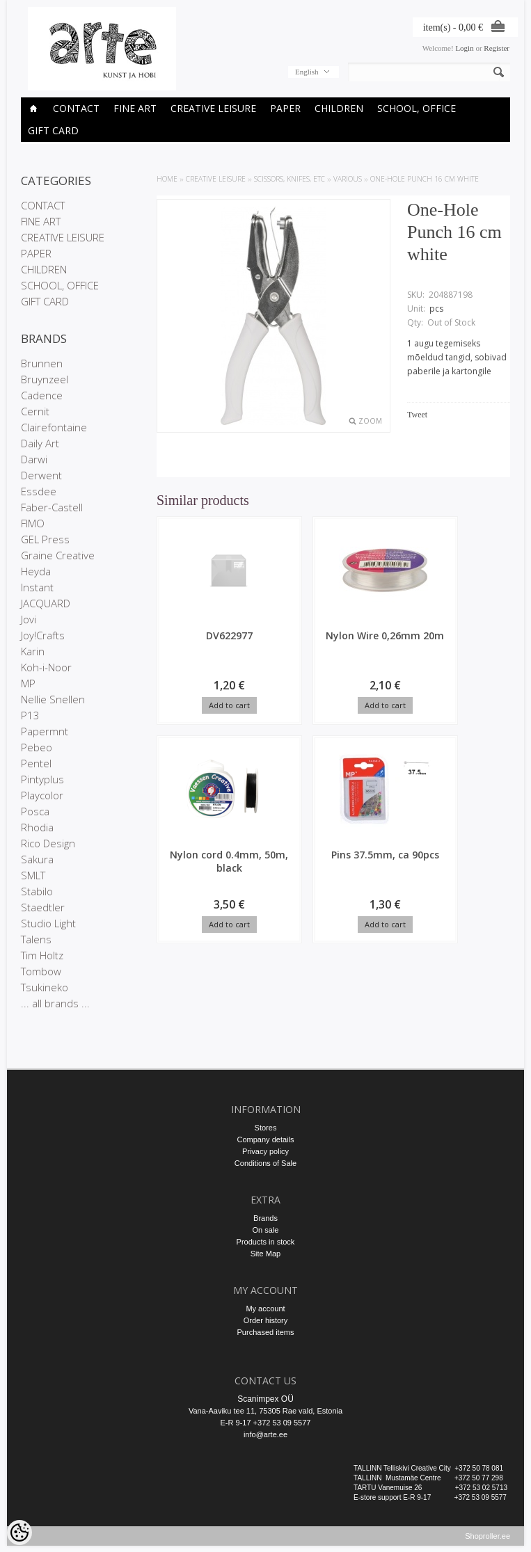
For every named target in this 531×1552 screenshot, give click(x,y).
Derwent (41, 475)
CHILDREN (339, 108)
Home (167, 179)
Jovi (28, 619)
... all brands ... (55, 1003)
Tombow (41, 971)
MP (28, 683)
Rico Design (48, 843)
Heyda (36, 571)
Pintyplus (42, 779)
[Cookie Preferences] (19, 1532)
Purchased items (265, 1332)
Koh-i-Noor (46, 667)
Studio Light (48, 923)
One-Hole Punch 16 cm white (424, 179)
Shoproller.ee (487, 1542)
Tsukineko (44, 987)
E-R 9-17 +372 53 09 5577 (266, 1422)
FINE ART (135, 108)
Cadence (42, 395)
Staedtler (43, 907)
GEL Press (45, 539)
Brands (265, 1218)
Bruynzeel (44, 379)
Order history (266, 1320)
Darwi (34, 459)
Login (464, 48)
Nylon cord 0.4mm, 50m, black (385, 649)
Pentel (36, 763)
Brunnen (42, 363)
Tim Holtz (42, 955)
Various (347, 179)
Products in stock (266, 1242)
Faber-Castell (52, 507)
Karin (33, 651)
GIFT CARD (53, 130)
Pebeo (36, 747)
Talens (36, 939)
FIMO (33, 523)
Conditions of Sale (265, 1163)
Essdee (38, 491)
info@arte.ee (265, 1434)
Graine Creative (58, 555)
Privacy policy (265, 1151)
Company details (265, 1139)
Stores (266, 1127)
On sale (266, 1230)
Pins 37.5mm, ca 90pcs (198, 863)
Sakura (37, 859)
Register (496, 48)
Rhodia (37, 827)
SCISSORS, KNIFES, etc (289, 179)
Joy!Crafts (43, 635)
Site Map (265, 1253)
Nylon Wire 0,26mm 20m (292, 642)
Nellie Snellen (53, 699)
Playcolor (42, 795)
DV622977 (198, 635)
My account (265, 1308)
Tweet (417, 414)
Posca (35, 811)
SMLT (33, 875)
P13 (30, 715)
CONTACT (76, 108)
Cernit (35, 411)
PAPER (285, 108)
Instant (37, 587)
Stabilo (37, 891)
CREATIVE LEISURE (213, 108)
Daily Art (40, 443)
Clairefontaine (54, 427)
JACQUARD (45, 603)
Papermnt (44, 731)
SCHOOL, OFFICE (416, 108)
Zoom (370, 421)
